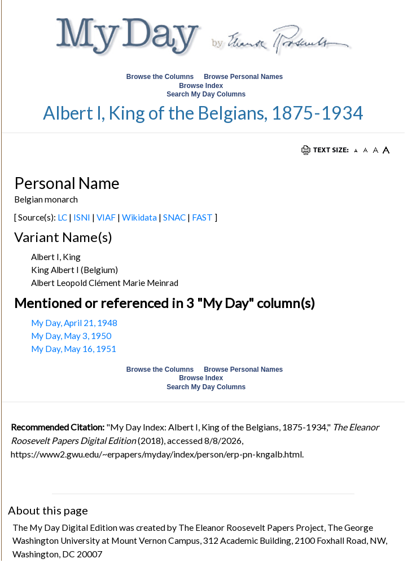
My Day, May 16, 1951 (73, 349)
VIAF (106, 217)
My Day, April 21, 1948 (74, 323)
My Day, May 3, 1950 (71, 336)
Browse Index (201, 86)
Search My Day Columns (206, 94)
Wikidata (139, 217)
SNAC (174, 217)
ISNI (81, 217)
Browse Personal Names (244, 77)
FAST (202, 217)
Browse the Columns (160, 77)
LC (62, 217)
